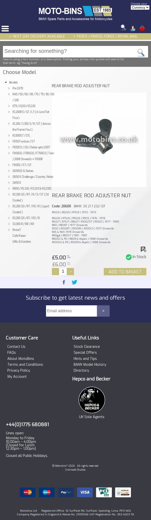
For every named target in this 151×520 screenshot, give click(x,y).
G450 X (16, 182)
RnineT (16, 229)
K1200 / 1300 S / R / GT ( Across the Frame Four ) (31, 126)
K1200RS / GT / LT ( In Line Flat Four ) (30, 115)
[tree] (26, 161)
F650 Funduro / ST (23, 141)
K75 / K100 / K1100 (23, 106)
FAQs (11, 353)
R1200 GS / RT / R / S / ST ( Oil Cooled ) (30, 197)
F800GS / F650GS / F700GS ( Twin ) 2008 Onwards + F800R (33, 156)
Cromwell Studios (75, 469)
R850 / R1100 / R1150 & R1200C (32, 188)
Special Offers (85, 353)
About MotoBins (20, 359)
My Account (17, 377)
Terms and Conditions (25, 365)
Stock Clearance (87, 347)
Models (13, 82)
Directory (81, 370)
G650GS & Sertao (22, 171)
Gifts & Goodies (21, 241)
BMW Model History (90, 365)
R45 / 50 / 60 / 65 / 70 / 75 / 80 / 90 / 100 (33, 97)
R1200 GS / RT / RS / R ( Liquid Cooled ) (30, 209)
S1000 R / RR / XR (23, 224)
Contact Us (16, 347)
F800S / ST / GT (21, 165)
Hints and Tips (85, 359)
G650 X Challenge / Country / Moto (32, 176)
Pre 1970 (17, 88)
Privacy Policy (18, 370)
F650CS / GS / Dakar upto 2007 (31, 147)
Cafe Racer (19, 235)
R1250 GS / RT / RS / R (26, 218)
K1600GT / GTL (21, 135)
